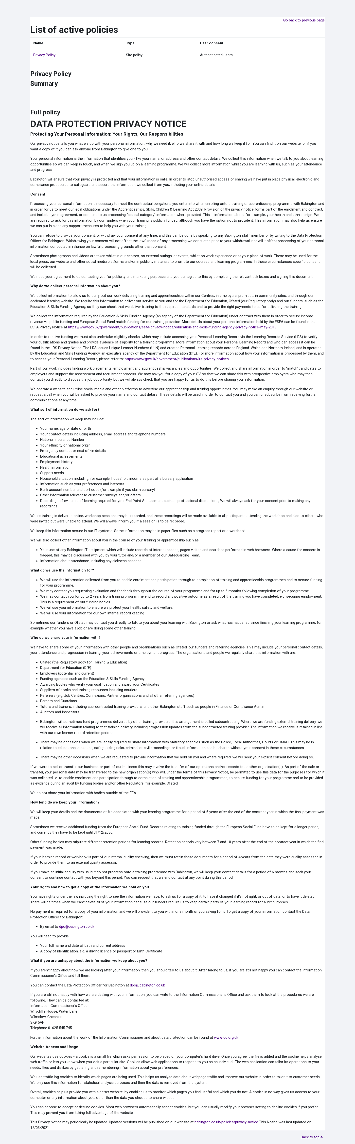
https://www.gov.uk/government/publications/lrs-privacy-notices (177, 359)
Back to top (312, 1137)
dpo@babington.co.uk (76, 926)
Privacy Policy (44, 55)
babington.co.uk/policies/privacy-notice (226, 1122)
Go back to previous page (304, 20)
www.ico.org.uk (226, 1037)
